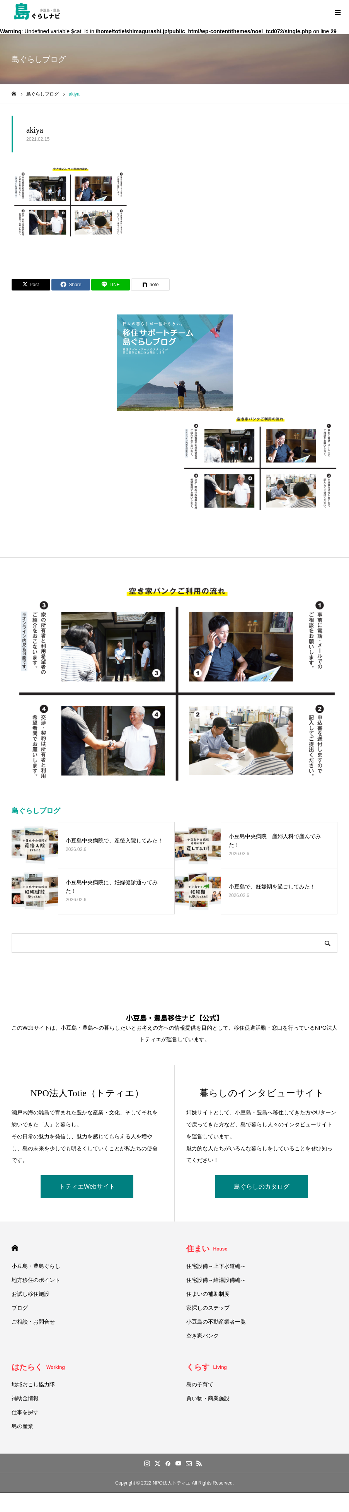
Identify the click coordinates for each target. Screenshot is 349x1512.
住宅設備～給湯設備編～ (216, 1280)
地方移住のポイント (36, 1280)
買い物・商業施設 (208, 1398)
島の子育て (199, 1384)
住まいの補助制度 (208, 1294)
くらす (206, 1367)
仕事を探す (25, 1412)
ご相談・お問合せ (33, 1322)
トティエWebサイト (87, 1186)
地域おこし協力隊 (33, 1384)
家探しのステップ (208, 1308)
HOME (15, 1248)
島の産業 (22, 1426)
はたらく (38, 1367)
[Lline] (110, 284)
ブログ (20, 1308)
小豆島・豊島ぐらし (36, 1266)
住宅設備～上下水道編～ (216, 1266)
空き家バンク (202, 1336)
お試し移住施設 (30, 1294)
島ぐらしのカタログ (261, 1186)
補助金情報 (25, 1398)
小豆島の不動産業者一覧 (216, 1322)
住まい (207, 1248)
